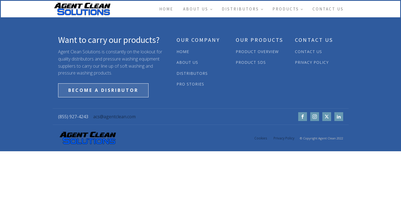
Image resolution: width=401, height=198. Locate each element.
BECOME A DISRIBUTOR (103, 90)
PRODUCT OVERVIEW (257, 52)
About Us (195, 9)
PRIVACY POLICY (312, 62)
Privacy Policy (284, 138)
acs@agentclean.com (114, 117)
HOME (183, 52)
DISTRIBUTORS (192, 73)
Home (166, 9)
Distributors (240, 9)
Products (285, 9)
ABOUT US (187, 62)
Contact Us (328, 9)
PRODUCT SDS (251, 62)
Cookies (260, 138)
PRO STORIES (190, 84)
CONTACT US (308, 52)
